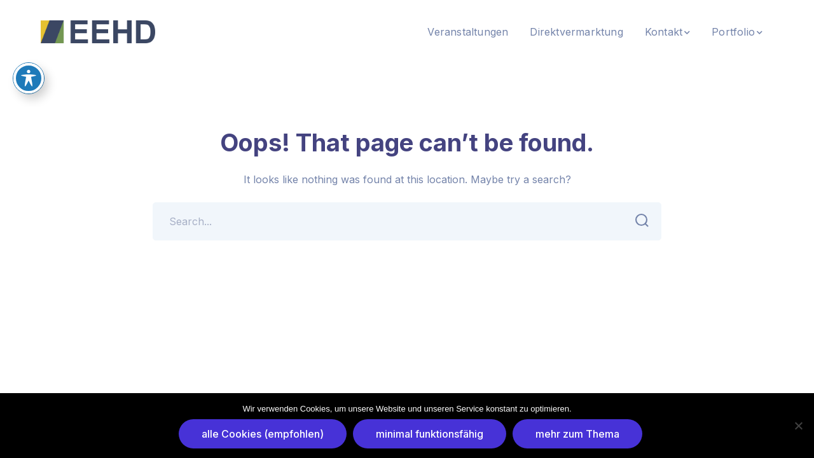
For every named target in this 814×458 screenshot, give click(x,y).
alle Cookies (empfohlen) (263, 433)
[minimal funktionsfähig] (798, 425)
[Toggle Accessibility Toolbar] (28, 67)
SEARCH (638, 221)
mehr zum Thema (577, 433)
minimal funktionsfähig (429, 433)
